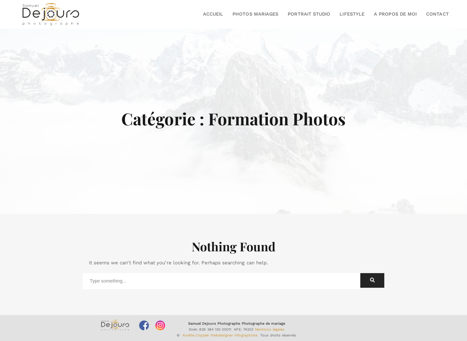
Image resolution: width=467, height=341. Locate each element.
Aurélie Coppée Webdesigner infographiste (220, 335)
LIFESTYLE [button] (352, 14)
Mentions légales (269, 329)
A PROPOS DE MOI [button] (395, 14)
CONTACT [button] (437, 14)
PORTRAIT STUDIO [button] (309, 14)
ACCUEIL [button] (213, 14)
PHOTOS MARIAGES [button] (255, 14)
